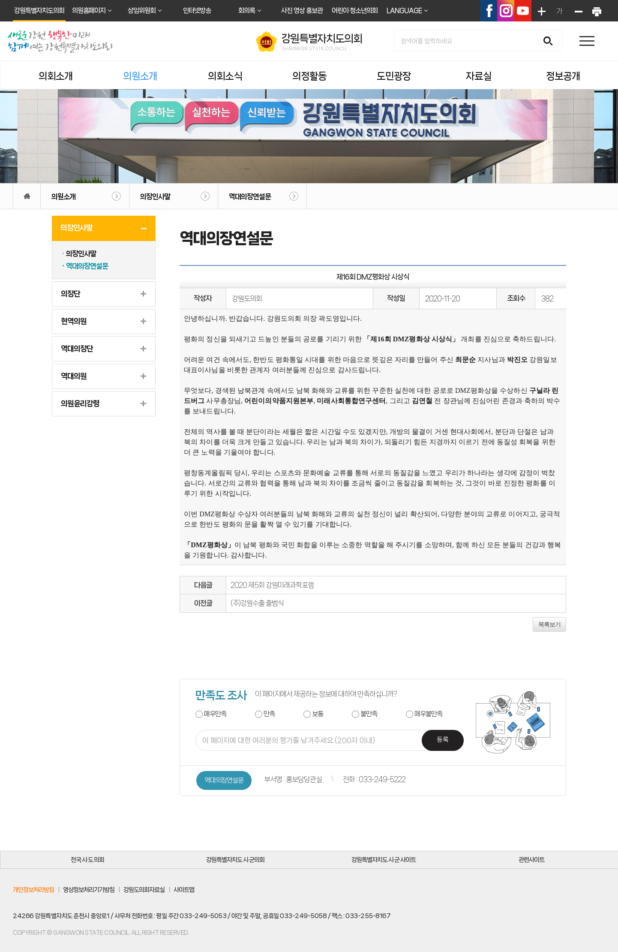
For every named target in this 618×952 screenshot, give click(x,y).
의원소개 (140, 76)
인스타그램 (505, 10)
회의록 (246, 10)
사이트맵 (184, 889)
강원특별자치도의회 (39, 10)
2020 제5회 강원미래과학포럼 (272, 585)
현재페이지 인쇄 (596, 10)
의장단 (70, 294)
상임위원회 (142, 10)
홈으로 (27, 196)
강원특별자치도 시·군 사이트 (383, 859)
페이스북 (488, 10)
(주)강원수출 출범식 (257, 603)
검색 (551, 41)
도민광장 (394, 76)
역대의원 (74, 376)
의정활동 (309, 76)
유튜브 (522, 10)
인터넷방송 (197, 10)
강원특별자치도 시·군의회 (235, 859)
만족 (269, 714)
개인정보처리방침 (33, 889)
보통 (317, 714)
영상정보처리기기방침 (88, 889)
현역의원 (74, 321)
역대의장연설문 (250, 196)
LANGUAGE (404, 10)
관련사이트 (531, 859)
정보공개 (563, 76)
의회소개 (56, 76)
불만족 (368, 714)
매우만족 (215, 714)
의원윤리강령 (80, 403)
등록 (443, 740)
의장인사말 (155, 196)
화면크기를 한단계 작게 (578, 10)
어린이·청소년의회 (355, 10)
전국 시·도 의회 (87, 859)
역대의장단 (77, 348)
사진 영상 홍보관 (302, 10)
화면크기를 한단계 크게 (541, 10)
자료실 (479, 76)
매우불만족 (428, 714)
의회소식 (225, 76)
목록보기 (549, 624)
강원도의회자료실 (144, 889)
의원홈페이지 (88, 10)
